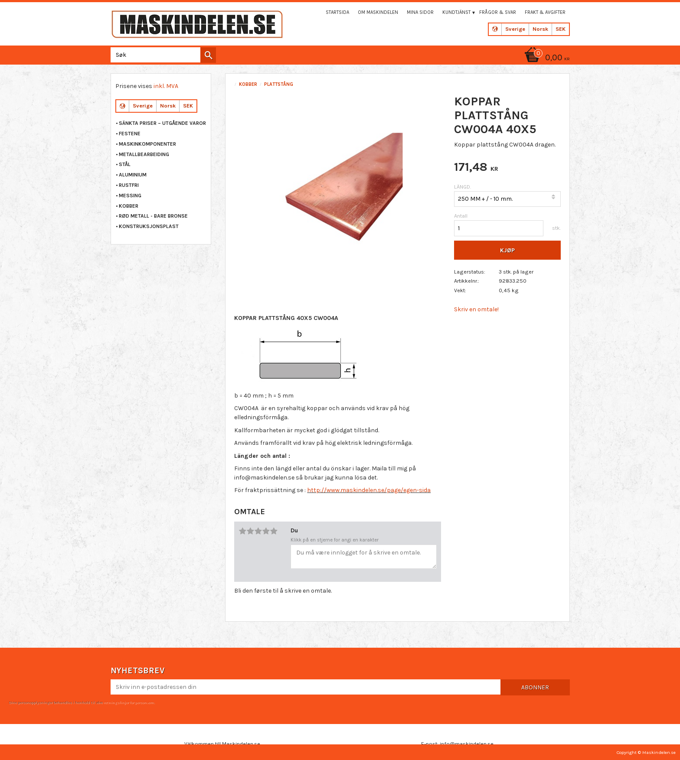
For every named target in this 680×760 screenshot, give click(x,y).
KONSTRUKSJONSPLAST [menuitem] (149, 226)
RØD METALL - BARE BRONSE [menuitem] (153, 216)
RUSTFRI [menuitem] (129, 185)
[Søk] (208, 55)
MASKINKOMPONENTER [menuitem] (147, 144)
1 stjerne (242, 531)
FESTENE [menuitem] (130, 133)
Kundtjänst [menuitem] (456, 12)
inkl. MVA (166, 86)
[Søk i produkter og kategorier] (161, 54)
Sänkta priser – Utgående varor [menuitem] (162, 123)
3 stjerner (258, 531)
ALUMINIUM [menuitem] (133, 175)
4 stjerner (266, 531)
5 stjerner (274, 531)
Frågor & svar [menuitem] (497, 12)
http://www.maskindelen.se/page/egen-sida (369, 490)
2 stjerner (250, 531)
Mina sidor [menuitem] (420, 12)
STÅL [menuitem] (125, 164)
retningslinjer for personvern (129, 702)
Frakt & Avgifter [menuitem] (545, 12)
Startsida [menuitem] (337, 12)
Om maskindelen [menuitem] (378, 12)
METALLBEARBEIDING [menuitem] (144, 154)
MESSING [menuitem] (130, 195)
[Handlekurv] (545, 58)
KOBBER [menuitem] (128, 206)
